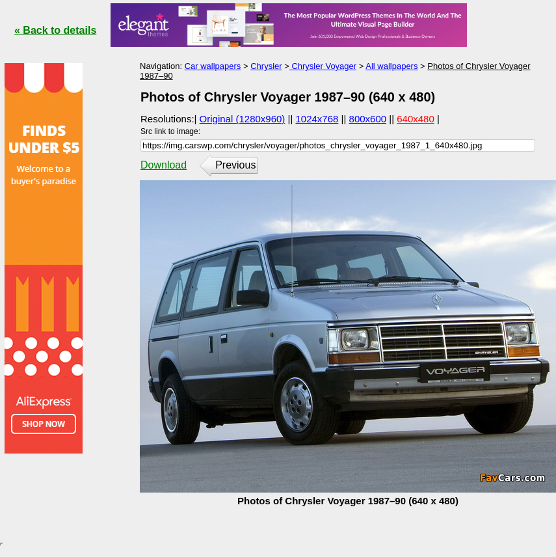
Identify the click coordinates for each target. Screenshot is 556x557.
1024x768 (317, 118)
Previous (235, 164)
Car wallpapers (213, 66)
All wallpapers (391, 66)
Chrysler (266, 66)
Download (163, 164)
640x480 (415, 118)
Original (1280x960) (242, 118)
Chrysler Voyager (322, 66)
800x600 (368, 118)
